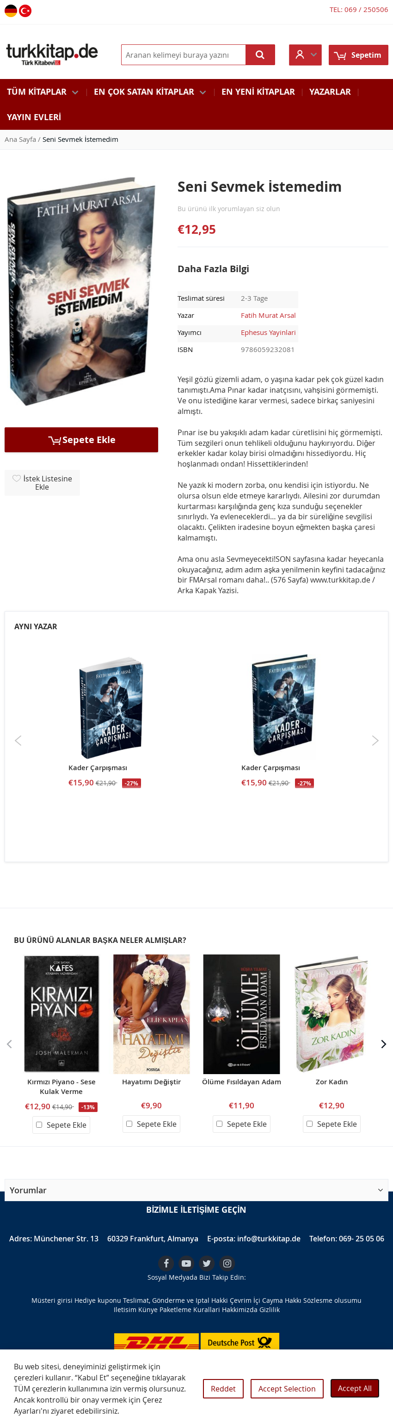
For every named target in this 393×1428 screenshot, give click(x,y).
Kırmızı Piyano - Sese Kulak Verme (61, 1086)
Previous (18, 740)
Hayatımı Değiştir (151, 1082)
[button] (305, 55)
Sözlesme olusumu (332, 1300)
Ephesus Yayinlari (268, 332)
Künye (148, 1309)
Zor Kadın (332, 1082)
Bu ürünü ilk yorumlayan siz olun (229, 208)
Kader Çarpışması (97, 767)
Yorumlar (28, 1190)
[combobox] (198, 54)
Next (375, 740)
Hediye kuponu (97, 1300)
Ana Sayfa (20, 139)
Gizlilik (269, 1309)
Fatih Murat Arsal (268, 315)
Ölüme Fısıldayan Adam (241, 1082)
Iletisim (125, 1309)
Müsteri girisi (52, 1300)
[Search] (260, 55)
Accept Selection (287, 1389)
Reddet (223, 1389)
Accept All (355, 1388)
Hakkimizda (240, 1309)
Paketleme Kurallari (190, 1309)
